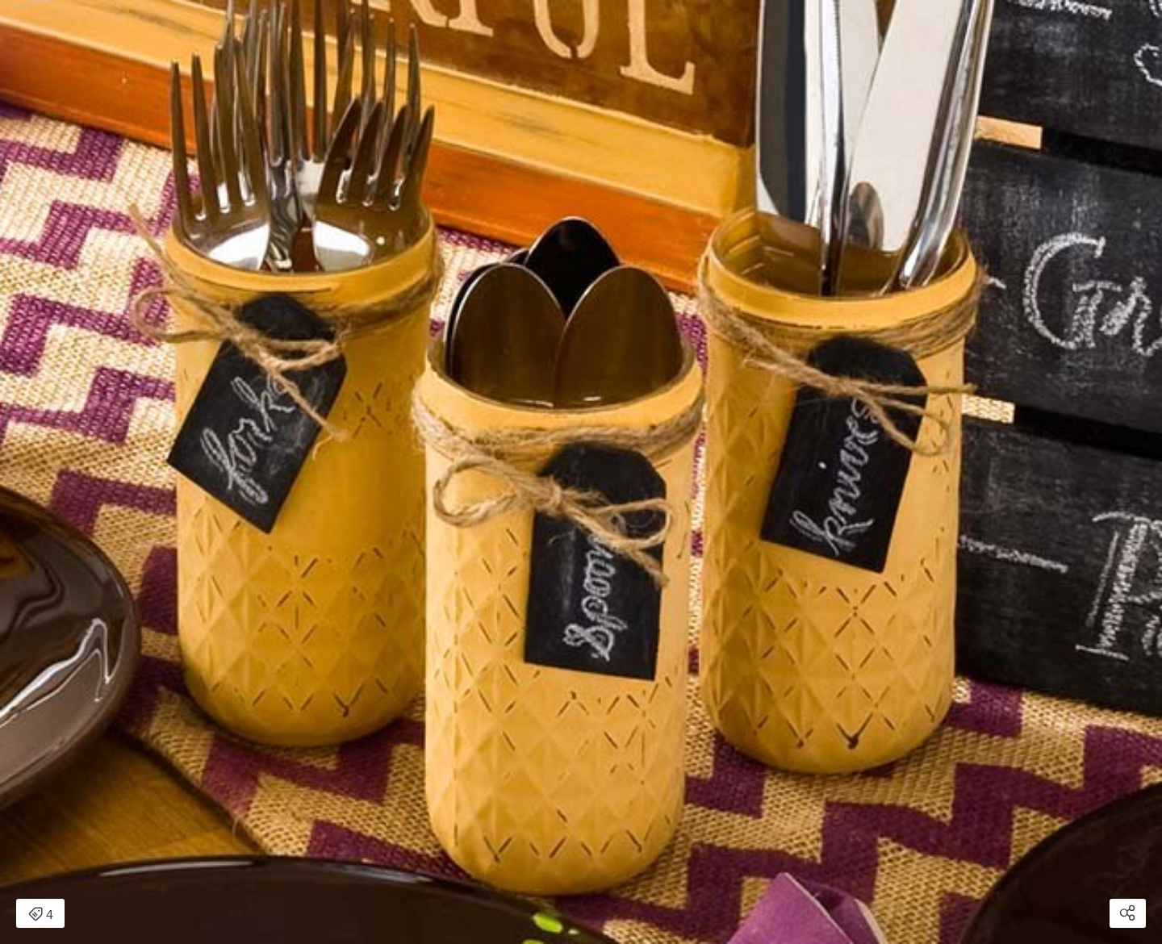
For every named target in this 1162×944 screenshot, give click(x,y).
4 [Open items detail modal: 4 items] (40, 915)
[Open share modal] (1128, 913)
